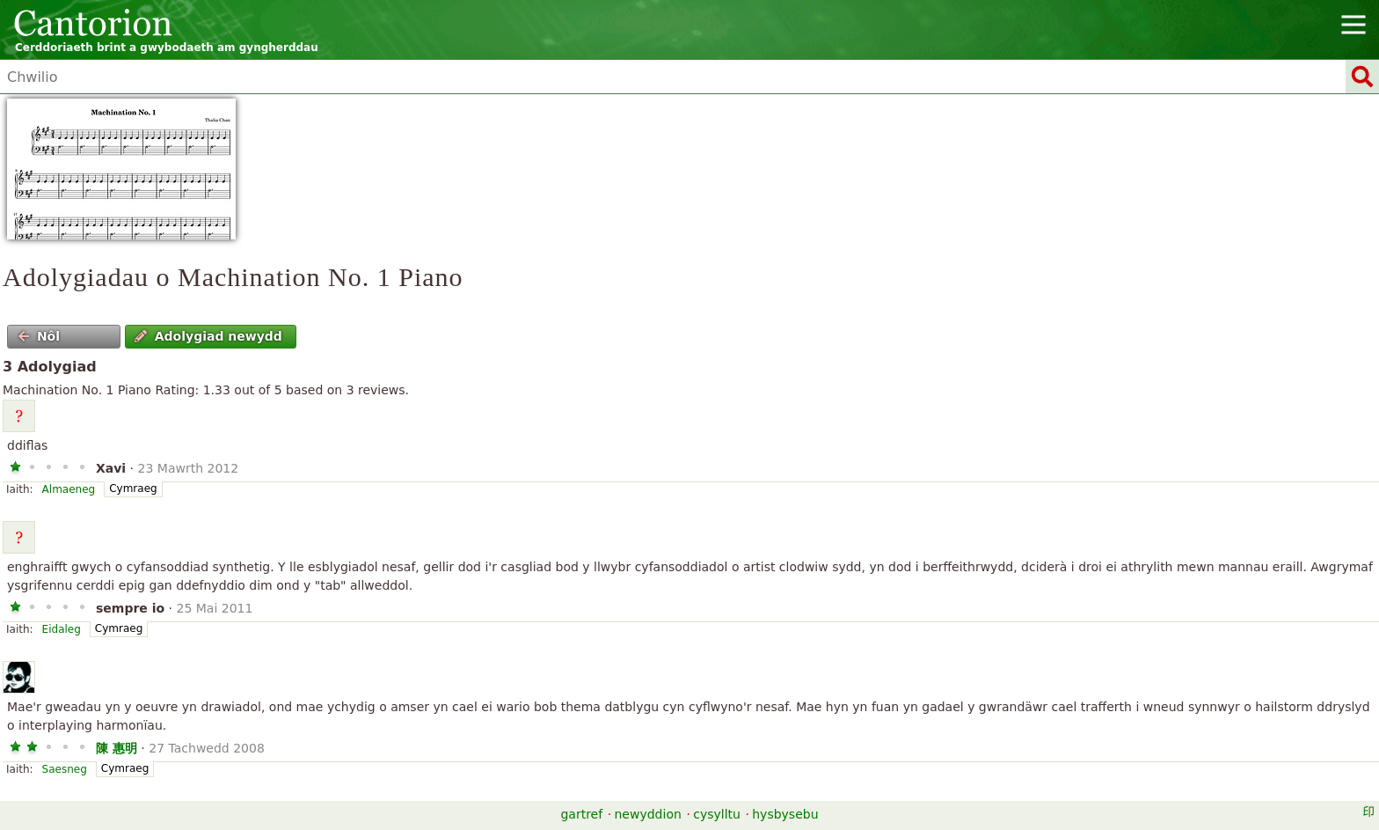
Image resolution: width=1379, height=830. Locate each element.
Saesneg (64, 769)
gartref (581, 814)
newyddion (648, 814)
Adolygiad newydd (208, 336)
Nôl (39, 336)
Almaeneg (69, 489)
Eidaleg (61, 629)
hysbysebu (785, 814)
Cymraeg (133, 488)
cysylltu (717, 814)
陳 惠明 (116, 748)
